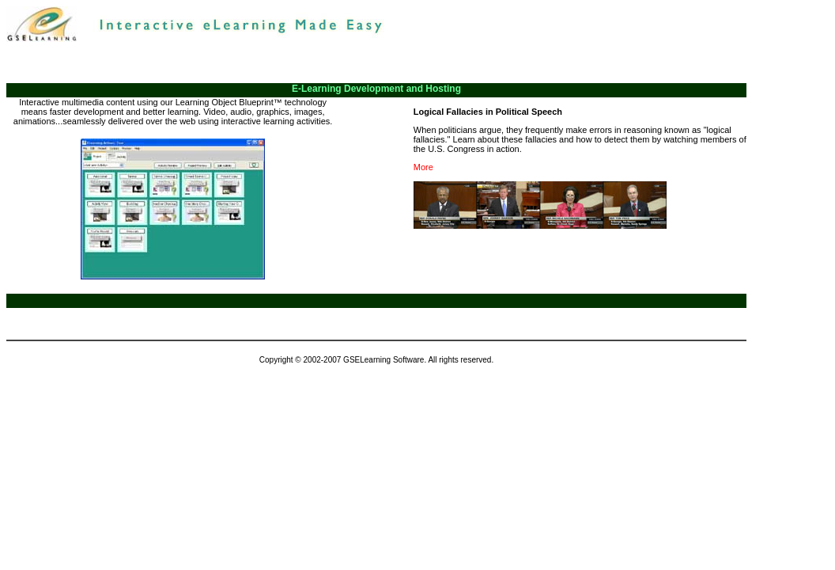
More (423, 167)
